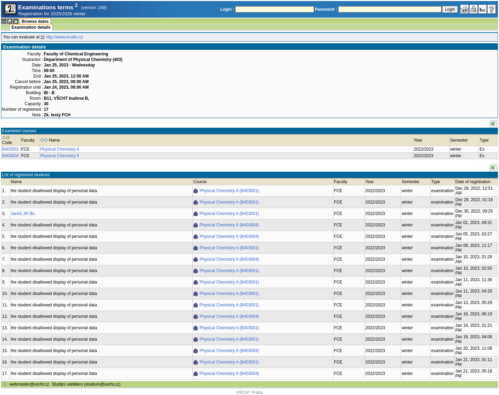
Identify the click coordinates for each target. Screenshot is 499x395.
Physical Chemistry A (59, 149)
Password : (326, 9)
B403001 (10, 149)
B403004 (10, 155)
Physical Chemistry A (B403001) (229, 190)
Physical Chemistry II (59, 155)
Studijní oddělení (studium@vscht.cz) (86, 384)
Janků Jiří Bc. (23, 213)
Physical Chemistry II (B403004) (229, 225)
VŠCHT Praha (249, 392)
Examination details (31, 27)
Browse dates (35, 21)
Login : (227, 9)
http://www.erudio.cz (64, 37)
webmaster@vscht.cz (29, 384)
